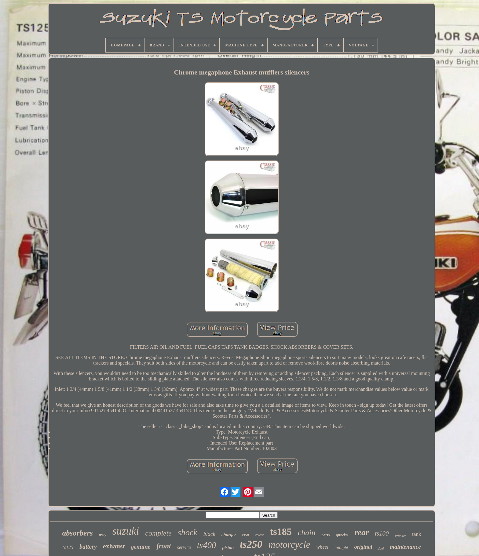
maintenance (405, 546)
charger (228, 534)
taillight (341, 547)
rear (361, 532)
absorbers (77, 533)
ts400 (206, 545)
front (163, 546)
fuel (381, 548)
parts (325, 535)
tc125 (67, 547)
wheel (322, 547)
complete (158, 533)
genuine (140, 546)
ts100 (382, 533)
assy (102, 534)
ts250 (251, 544)
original (363, 547)
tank (416, 534)
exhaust (114, 546)
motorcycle (289, 544)
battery (88, 546)
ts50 (245, 534)
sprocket (342, 535)
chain (307, 532)
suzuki (125, 531)
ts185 (281, 531)
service (184, 547)
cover (259, 534)
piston (228, 547)
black (209, 534)
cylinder (400, 535)
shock (187, 532)
